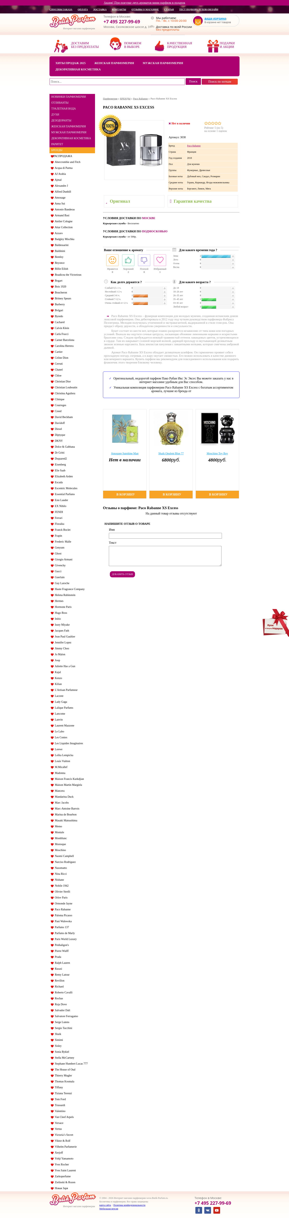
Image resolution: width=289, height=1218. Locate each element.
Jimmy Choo (61, 648)
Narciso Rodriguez (64, 862)
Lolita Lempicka (63, 755)
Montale (58, 832)
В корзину (125, 494)
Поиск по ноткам (219, 81)
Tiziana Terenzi (62, 1093)
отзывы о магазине (145, 9)
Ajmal (57, 179)
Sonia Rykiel (61, 1051)
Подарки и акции (227, 45)
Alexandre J (60, 185)
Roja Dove (60, 1004)
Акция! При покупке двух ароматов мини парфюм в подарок (144, 2)
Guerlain (59, 577)
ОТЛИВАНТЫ (59, 102)
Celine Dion (60, 357)
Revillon (58, 980)
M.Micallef (60, 767)
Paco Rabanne (62, 909)
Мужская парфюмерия (163, 63)
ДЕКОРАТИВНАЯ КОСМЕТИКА (71, 138)
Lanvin (58, 719)
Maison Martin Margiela (67, 784)
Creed (57, 411)
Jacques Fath (61, 630)
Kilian (57, 684)
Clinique (58, 399)
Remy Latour (61, 974)
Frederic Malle (62, 541)
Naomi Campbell (63, 856)
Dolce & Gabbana (64, 446)
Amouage (59, 197)
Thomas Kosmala (63, 1081)
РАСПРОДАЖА (62, 156)
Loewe (57, 749)
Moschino (59, 850)
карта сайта (105, 1205)
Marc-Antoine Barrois (66, 808)
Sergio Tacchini (62, 1028)
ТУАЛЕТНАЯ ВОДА (63, 108)
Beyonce (59, 262)
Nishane (58, 879)
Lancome (59, 713)
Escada (58, 482)
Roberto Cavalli (62, 992)
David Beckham (63, 417)
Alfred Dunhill (62, 191)
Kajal (57, 672)
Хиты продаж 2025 (70, 63)
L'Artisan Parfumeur (65, 689)
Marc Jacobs (61, 802)
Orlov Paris (60, 897)
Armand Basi (61, 215)
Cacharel (59, 322)
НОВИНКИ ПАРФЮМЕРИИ (68, 96)
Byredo (58, 316)
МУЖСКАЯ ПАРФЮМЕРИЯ (69, 132)
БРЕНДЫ (56, 150)
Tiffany (58, 1087)
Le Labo (58, 731)
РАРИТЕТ (57, 144)
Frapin (57, 535)
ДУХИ (55, 114)
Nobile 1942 (61, 885)
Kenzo (57, 678)
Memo (57, 826)
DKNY (58, 440)
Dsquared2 (60, 458)
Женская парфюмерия (114, 63)
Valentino (59, 1111)
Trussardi (59, 1105)
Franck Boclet (61, 529)
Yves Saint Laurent (64, 1170)
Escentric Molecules (65, 488)
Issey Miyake (61, 624)
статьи (169, 9)
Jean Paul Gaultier (64, 636)
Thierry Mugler (62, 1075)
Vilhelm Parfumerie (65, 1146)
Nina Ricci (60, 873)
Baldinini (59, 251)
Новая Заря (60, 1188)
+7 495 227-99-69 (122, 21)
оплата (83, 9)
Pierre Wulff (60, 950)
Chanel (58, 369)
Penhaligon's (61, 945)
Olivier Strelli (61, 891)
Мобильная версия (108, 1208)
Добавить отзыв (122, 574)
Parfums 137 (61, 927)
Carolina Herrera (63, 345)
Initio (57, 618)
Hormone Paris (62, 606)
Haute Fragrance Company (69, 589)
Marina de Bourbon (65, 814)
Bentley (58, 256)
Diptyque (59, 434)
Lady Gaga (60, 701)
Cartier (58, 351)
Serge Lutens (61, 1022)
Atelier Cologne (62, 221)
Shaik (57, 1034)
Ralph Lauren (61, 962)
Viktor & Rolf (61, 1140)
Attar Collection (63, 227)
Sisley (57, 1045)
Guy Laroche (61, 583)
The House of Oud (64, 1069)
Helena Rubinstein (64, 595)
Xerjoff (58, 1152)
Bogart (57, 280)
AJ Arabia (59, 173)
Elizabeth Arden (63, 476)
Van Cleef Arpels (63, 1117)
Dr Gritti (59, 452)
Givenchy (59, 565)
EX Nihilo (59, 506)
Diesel (57, 428)
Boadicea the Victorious (67, 274)
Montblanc (60, 838)
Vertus (57, 1128)
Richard (58, 986)
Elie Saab (59, 470)
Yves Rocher (61, 1164)
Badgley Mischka (63, 239)
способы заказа (60, 9)
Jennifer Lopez (62, 642)
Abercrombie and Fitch (66, 162)
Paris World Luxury (65, 939)
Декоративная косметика (78, 69)
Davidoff (59, 423)
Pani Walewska (62, 921)
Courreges (59, 405)
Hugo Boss (60, 612)
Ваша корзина (215, 19)
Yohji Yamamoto (63, 1158)
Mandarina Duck (63, 796)
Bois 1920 (59, 286)
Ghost (57, 553)
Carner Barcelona (63, 340)
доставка (100, 9)
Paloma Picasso (62, 915)
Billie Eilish (60, 268)
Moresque (59, 844)
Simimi (58, 1039)
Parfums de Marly (64, 933)
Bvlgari (58, 310)
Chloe (57, 375)
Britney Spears (62, 298)
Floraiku (58, 523)
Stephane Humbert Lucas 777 (70, 1063)
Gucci (57, 571)
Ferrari (57, 517)
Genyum (58, 547)
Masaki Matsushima (65, 820)
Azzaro (58, 233)
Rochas (58, 998)
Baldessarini (60, 245)
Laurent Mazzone (63, 725)
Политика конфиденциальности (129, 1205)
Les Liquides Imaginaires (68, 743)
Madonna (59, 773)
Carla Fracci (60, 334)
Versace (58, 1123)
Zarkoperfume (62, 1176)
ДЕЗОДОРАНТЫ (61, 120)
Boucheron (60, 292)
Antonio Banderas (64, 209)
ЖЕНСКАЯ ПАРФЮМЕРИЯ (68, 126)
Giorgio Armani (62, 559)
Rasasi (57, 968)
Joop (56, 660)
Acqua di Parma (62, 167)
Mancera (59, 790)
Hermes (58, 601)
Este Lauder (60, 500)
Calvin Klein (61, 328)
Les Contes (60, 737)
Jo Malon (59, 654)
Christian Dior (62, 381)
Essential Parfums (64, 494)
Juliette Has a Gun (64, 666)
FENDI (58, 512)
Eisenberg (59, 464)
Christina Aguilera (64, 393)
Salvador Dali (61, 1010)
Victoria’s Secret (63, 1134)
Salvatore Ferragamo (65, 1016)
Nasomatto (60, 867)
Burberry (59, 304)
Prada (57, 956)
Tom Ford (59, 1099)
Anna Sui (59, 203)
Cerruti (58, 363)
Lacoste (58, 695)
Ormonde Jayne (62, 903)
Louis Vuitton (61, 761)
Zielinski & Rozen (64, 1182)
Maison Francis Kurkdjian (68, 778)
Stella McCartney (63, 1057)
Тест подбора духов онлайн (198, 9)
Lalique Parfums (63, 707)
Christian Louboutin (65, 387)
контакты (119, 9)
